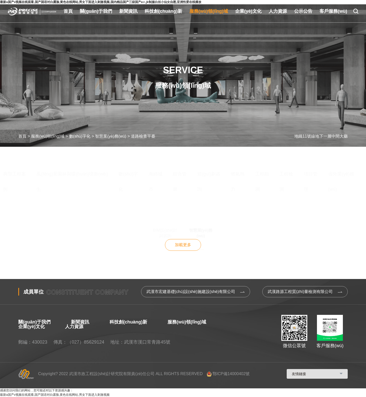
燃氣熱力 (238, 162)
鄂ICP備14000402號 (228, 374)
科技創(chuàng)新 (163, 11)
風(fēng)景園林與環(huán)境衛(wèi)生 (72, 162)
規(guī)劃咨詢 (208, 162)
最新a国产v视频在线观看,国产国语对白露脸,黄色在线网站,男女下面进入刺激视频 (55, 394)
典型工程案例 (14, 162)
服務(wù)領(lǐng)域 (208, 11)
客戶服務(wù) (333, 11)
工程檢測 (286, 162)
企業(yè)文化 (248, 11)
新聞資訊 (128, 11)
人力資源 (278, 11)
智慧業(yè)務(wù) (110, 136)
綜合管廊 (180, 162)
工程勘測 (262, 162)
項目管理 (310, 162)
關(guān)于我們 (96, 11)
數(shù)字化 (79, 136)
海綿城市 (155, 162)
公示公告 (303, 11)
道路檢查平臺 (143, 136)
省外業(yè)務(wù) (341, 162)
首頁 (68, 11)
